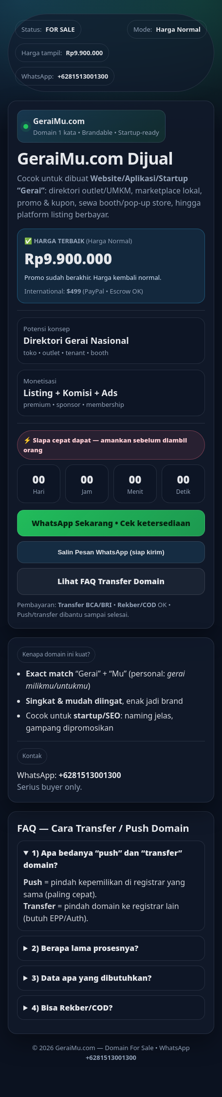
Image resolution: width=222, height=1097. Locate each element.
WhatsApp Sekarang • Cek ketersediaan (111, 523)
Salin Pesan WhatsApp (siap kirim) (110, 552)
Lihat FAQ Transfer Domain (111, 581)
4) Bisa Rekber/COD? (72, 1007)
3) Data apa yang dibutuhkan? (91, 977)
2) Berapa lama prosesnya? (85, 948)
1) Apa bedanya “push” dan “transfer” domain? (102, 858)
